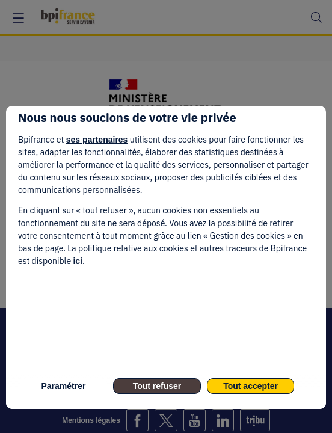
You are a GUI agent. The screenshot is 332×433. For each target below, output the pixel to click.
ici (77, 261)
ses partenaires (97, 139)
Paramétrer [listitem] (63, 386)
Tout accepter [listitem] (250, 386)
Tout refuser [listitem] (157, 386)
